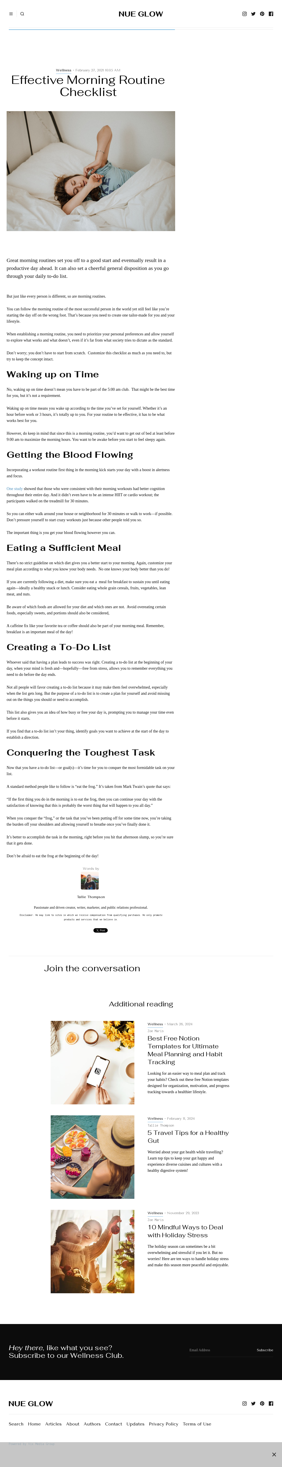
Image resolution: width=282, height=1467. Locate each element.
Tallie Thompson (91, 897)
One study (15, 489)
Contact (113, 1424)
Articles (53, 1424)
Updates (135, 1424)
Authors (92, 1424)
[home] (141, 14)
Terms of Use (197, 1424)
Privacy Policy (163, 1424)
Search (16, 1424)
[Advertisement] (91, 53)
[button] (11, 14)
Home (34, 1424)
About (72, 1424)
